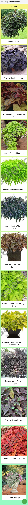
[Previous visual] (3, 24)
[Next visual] (25, 24)
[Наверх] (24, 501)
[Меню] (2, 2)
